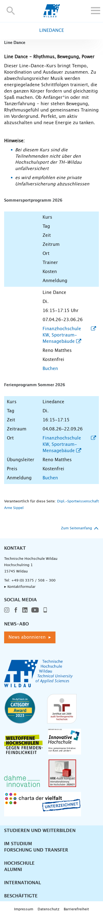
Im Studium (18, 844)
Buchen (50, 368)
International (22, 883)
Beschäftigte (21, 896)
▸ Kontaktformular (19, 587)
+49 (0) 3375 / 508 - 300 (33, 580)
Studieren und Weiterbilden (40, 830)
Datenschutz (48, 909)
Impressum (23, 909)
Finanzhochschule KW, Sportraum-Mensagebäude (62, 335)
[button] (11, 10)
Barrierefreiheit (76, 909)
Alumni (13, 869)
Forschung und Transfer (36, 850)
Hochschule (19, 863)
